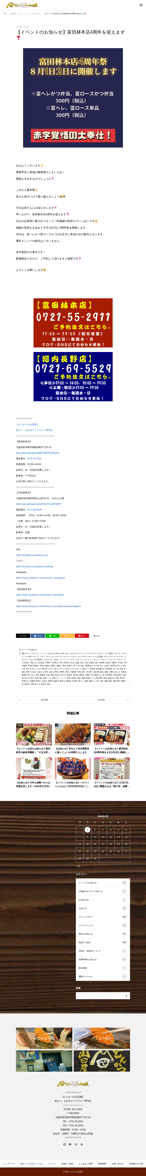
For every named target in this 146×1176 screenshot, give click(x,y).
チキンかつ (108, 657)
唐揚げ (59, 666)
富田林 (92, 669)
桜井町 (69, 675)
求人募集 (94, 675)
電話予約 (116, 681)
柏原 (52, 675)
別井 (96, 663)
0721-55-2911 (34, 458)
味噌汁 (53, 666)
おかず (50, 653)
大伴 (77, 666)
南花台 (36, 666)
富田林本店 (100, 669)
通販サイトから (86, 976)
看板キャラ (90, 678)
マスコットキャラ (82, 660)
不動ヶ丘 (33, 663)
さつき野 (28, 657)
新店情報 (83, 968)
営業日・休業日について (90, 951)
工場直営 (73, 672)
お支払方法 (84, 900)
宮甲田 (113, 666)
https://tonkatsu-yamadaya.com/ (32, 555)
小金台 (39, 672)
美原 (117, 678)
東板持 (42, 675)
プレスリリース (86, 925)
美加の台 (111, 678)
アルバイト (35, 653)
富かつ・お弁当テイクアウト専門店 (34, 430)
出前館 (91, 663)
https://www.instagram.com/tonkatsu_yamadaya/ (40, 578)
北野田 (113, 663)
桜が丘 (57, 675)
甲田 (68, 678)
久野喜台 (54, 663)
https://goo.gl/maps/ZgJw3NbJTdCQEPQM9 (38, 504)
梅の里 (75, 675)
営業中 (69, 666)
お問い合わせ (117, 1164)
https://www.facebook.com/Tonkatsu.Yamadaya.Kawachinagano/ (48, 606)
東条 (37, 675)
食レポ (37, 684)
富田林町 (109, 669)
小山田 (33, 672)
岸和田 (61, 672)
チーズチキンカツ (85, 657)
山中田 (45, 672)
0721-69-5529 (34, 509)
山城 (50, 672)
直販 (83, 678)
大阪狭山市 (89, 666)
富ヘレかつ (49, 669)
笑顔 (105, 678)
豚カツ (80, 681)
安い (102, 666)
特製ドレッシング (59, 678)
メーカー (93, 660)
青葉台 (27, 684)
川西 (67, 672)
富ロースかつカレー (73, 669)
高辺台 (43, 684)
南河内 (30, 666)
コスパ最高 (108, 653)
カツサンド (82, 653)
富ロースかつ (60, 669)
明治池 (123, 672)
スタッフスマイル (47, 657)
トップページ (9, 1164)
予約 (60, 663)
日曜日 (111, 672)
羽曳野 (32, 681)
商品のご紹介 (85, 942)
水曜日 (87, 675)
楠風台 (81, 675)
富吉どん (85, 669)
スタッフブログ (86, 917)
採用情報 (102, 1164)
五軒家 (66, 663)
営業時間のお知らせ (88, 959)
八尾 (86, 663)
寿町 (28, 672)
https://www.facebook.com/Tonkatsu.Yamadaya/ (40, 595)
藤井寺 (56, 681)
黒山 (48, 684)
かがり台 (73, 653)
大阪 (82, 666)
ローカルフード (119, 660)
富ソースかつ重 (38, 669)
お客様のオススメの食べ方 (91, 891)
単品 (41, 666)
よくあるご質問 (86, 1164)
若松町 (50, 681)
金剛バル (92, 681)
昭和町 (24, 675)
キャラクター (92, 653)
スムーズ (65, 657)
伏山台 (72, 663)
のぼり (56, 660)
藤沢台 (62, 681)
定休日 (107, 666)
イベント (43, 653)
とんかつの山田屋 (35, 660)
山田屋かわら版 (136, 1164)
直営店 (73, 678)
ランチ (109, 660)
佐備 (77, 663)
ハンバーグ (70, 660)
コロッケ (117, 653)
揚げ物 (96, 672)
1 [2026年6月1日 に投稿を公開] (87, 830)
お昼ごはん (64, 653)
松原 (48, 675)
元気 (81, 663)
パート (62, 660)
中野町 (47, 663)
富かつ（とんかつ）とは (31, 1164)
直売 (79, 678)
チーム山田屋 (98, 657)
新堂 (102, 672)
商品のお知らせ (86, 934)
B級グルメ (26, 653)
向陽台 (47, 666)
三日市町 (25, 663)
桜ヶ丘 (63, 675)
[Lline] (52, 636)
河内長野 (108, 675)
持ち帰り (89, 672)
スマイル (58, 657)
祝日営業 (99, 678)
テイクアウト (118, 657)
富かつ (119, 666)
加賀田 (101, 663)
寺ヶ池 (116, 669)
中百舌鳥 (40, 663)
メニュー (52, 1164)
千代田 (120, 663)
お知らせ (83, 908)
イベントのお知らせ (29, 650)
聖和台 (38, 681)
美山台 (122, 678)
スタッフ (35, 657)
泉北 (32, 678)
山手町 (55, 672)
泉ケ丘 (27, 678)
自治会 (44, 681)
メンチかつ (102, 660)
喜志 (64, 666)
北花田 (107, 663)
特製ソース (47, 678)
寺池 (121, 669)
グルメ (100, 653)
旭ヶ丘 (117, 672)
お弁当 (56, 653)
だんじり (73, 657)
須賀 (32, 684)
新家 (106, 672)
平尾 (79, 672)
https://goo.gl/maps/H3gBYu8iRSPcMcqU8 (37, 453)
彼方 (83, 672)
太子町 (96, 666)
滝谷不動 (38, 678)
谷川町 (74, 681)
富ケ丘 (28, 669)
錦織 (106, 681)
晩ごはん (31, 675)
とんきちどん (47, 660)
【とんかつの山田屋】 (27, 424)
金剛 (86, 681)
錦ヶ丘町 (100, 681)
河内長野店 (117, 675)
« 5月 (78, 866)
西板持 (68, 681)
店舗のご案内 (67, 1164)
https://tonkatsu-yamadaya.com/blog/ (34, 566)
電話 (110, 681)
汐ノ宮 (101, 675)
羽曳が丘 (25, 681)
